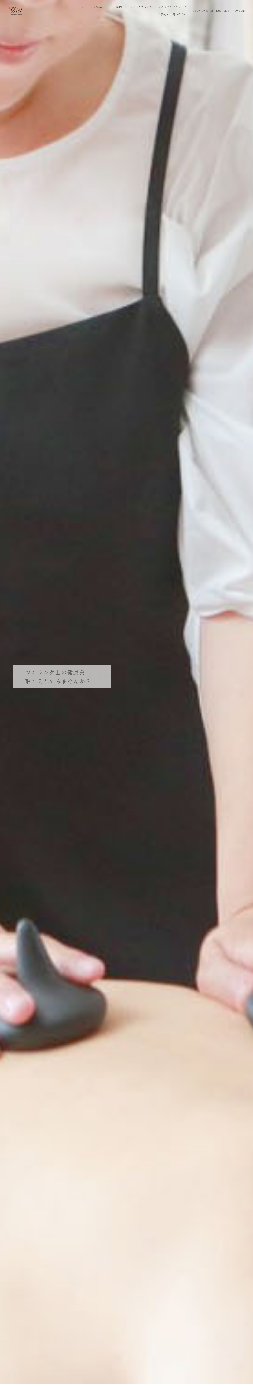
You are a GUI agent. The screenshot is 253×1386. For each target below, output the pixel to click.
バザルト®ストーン (140, 7)
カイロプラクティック (172, 7)
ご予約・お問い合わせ (172, 14)
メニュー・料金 (91, 7)
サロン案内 (114, 7)
